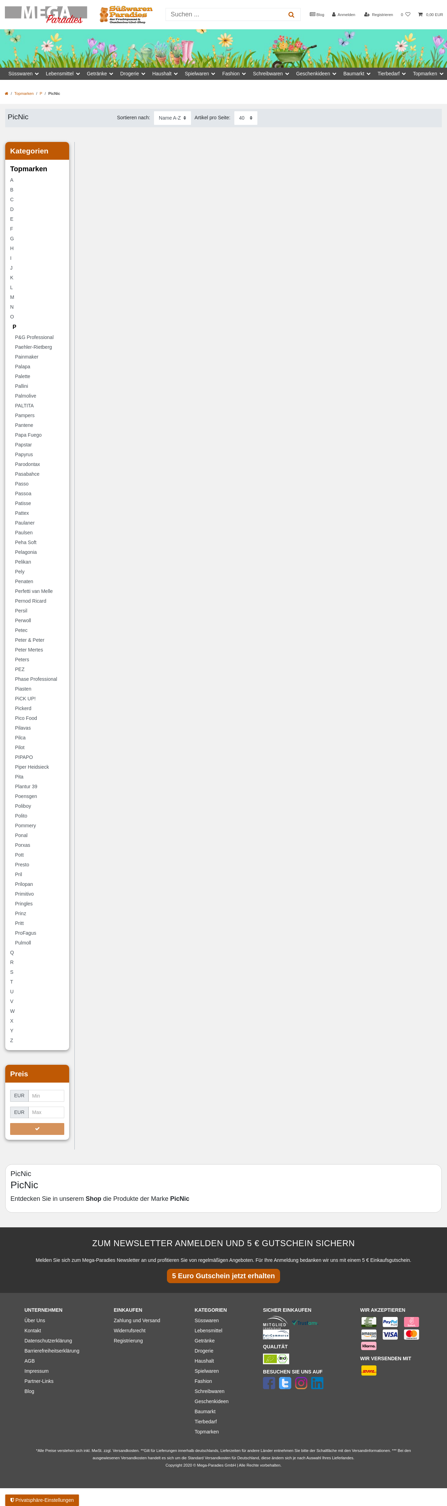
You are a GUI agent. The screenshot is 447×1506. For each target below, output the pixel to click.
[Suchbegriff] (224, 14)
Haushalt (204, 1361)
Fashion (203, 1381)
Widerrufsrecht (130, 1330)
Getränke (205, 1340)
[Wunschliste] (405, 14)
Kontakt (32, 1330)
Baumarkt (205, 1411)
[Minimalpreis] (46, 1096)
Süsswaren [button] (20, 73)
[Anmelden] (343, 14)
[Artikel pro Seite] (245, 118)
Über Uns (34, 1320)
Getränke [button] (97, 73)
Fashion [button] (231, 73)
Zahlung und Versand (137, 1320)
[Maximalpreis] (46, 1113)
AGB (29, 1361)
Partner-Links (38, 1381)
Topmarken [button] (425, 73)
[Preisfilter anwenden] (37, 1129)
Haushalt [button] (161, 73)
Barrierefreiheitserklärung (51, 1351)
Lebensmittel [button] (59, 73)
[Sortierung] (172, 118)
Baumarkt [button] (353, 73)
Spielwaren (207, 1371)
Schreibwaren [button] (268, 73)
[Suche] (291, 14)
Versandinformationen (371, 1450)
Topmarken (24, 93)
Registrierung (128, 1340)
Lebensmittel (208, 1330)
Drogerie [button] (129, 73)
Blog (317, 14)
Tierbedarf (206, 1421)
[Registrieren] (378, 14)
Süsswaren (207, 1320)
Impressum (36, 1371)
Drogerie (204, 1351)
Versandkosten (217, 1458)
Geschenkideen (211, 1401)
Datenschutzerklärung (48, 1340)
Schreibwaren (210, 1391)
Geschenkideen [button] (313, 73)
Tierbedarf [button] (389, 73)
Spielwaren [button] (197, 73)
